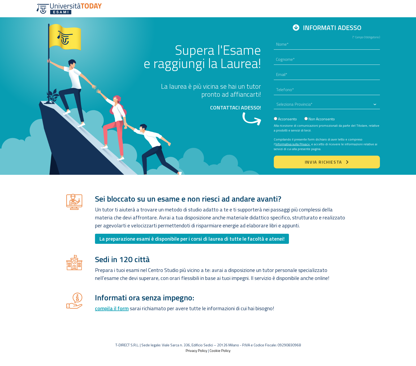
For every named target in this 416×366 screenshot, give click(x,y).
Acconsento (285, 119)
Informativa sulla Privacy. (292, 144)
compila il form (112, 308)
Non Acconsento (319, 119)
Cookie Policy (220, 350)
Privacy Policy (196, 350)
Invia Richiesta (327, 162)
